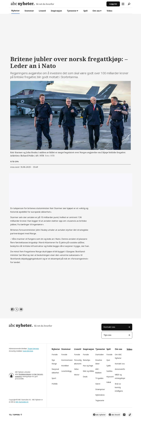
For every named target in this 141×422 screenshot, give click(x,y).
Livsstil (42, 10)
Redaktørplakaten (25, 374)
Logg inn (113, 4)
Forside (55, 354)
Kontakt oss (109, 327)
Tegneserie (99, 400)
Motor (76, 374)
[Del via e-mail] (21, 309)
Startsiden (99, 354)
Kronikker (65, 365)
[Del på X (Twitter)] (17, 309)
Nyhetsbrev (100, 395)
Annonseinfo (120, 369)
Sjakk (108, 365)
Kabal (108, 382)
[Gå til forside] (32, 4)
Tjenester (72, 10)
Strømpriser (100, 389)
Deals (85, 376)
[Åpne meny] (123, 4)
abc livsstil (116, 414)
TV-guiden (99, 378)
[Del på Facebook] (12, 309)
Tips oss (107, 335)
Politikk (54, 384)
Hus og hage (88, 365)
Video (109, 10)
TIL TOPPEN (14, 414)
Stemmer (29, 10)
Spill (85, 10)
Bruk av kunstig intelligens (119, 387)
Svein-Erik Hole (28, 351)
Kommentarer (67, 360)
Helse (76, 369)
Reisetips (86, 360)
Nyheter (15, 10)
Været (97, 384)
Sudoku (109, 371)
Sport (54, 378)
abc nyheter (100, 414)
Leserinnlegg (66, 371)
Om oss (96, 10)
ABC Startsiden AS (22, 402)
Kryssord (109, 376)
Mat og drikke (88, 371)
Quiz (108, 360)
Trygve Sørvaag (33, 349)
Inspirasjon (56, 10)
